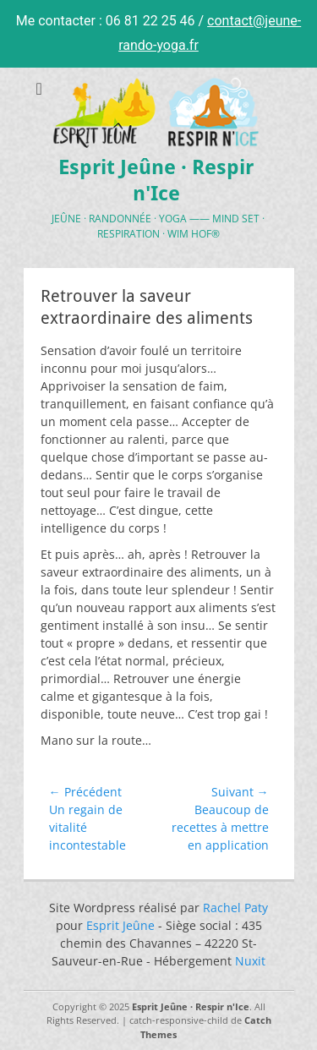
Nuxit (250, 961)
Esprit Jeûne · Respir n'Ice (190, 1006)
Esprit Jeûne (120, 925)
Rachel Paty (235, 908)
